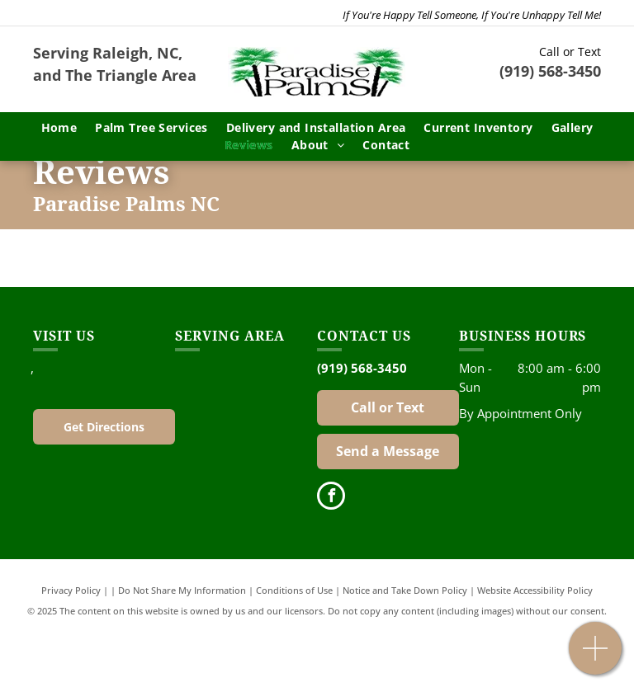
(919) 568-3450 (550, 71)
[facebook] (331, 498)
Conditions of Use (294, 590)
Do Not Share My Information (182, 590)
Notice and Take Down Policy (405, 590)
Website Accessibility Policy (535, 590)
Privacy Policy (71, 590)
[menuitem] (59, 127)
